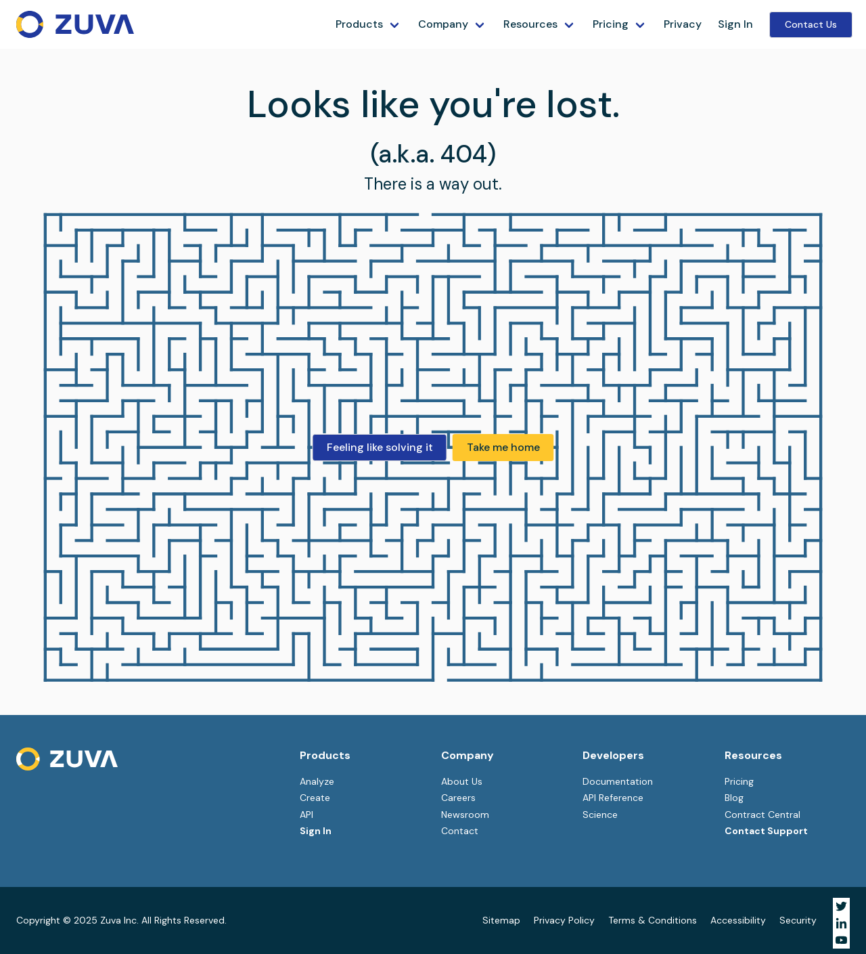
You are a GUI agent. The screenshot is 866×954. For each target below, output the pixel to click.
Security (798, 920)
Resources (530, 24)
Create (315, 798)
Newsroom (465, 814)
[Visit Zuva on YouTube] (841, 940)
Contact (459, 831)
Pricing (611, 24)
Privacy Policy (564, 920)
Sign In (735, 24)
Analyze (317, 781)
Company (443, 24)
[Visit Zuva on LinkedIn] (841, 923)
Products (359, 24)
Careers (458, 798)
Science (600, 814)
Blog (734, 798)
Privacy (683, 24)
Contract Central (762, 814)
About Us (461, 781)
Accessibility (738, 920)
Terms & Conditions (652, 920)
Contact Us (811, 24)
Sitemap (501, 920)
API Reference (613, 798)
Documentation (618, 781)
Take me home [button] (503, 447)
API (306, 814)
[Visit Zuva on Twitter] (841, 906)
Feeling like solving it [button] (380, 447)
